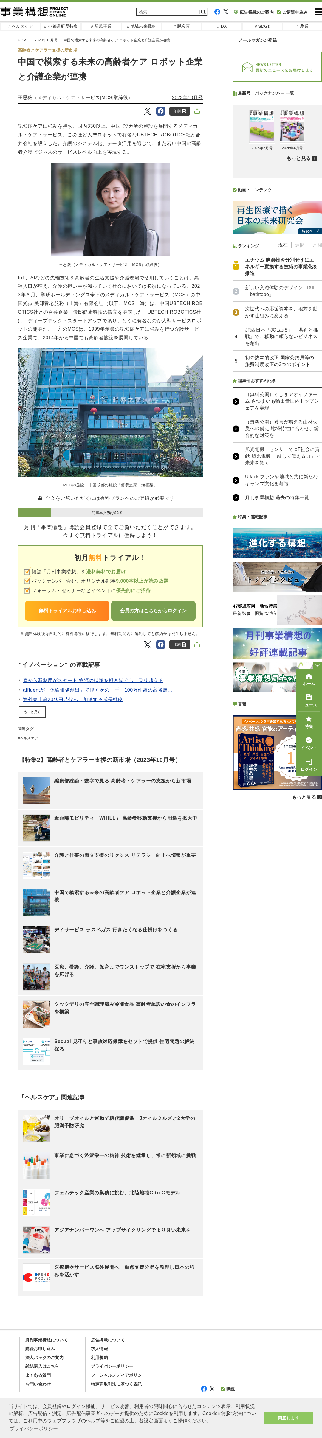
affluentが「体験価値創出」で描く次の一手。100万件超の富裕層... (97, 689)
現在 (283, 402)
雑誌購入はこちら (42, 1366)
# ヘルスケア (20, 26)
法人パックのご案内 (44, 1357)
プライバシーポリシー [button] (34, 1428)
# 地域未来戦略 (141, 26)
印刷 (180, 111)
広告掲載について (108, 1340)
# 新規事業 (101, 26)
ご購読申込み (292, 12)
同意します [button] (288, 1418)
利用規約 (99, 1357)
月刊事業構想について (46, 1340)
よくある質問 (38, 1375)
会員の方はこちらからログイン (153, 610)
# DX (222, 26)
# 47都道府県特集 (61, 26)
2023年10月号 (187, 97)
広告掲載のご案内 (254, 12)
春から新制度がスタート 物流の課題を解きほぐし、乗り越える (93, 680)
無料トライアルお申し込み (67, 610)
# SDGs (262, 26)
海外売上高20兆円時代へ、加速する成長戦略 (73, 699)
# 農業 (302, 26)
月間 (317, 402)
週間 (300, 402)
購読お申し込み (40, 1349)
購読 (228, 1389)
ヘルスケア (29, 738)
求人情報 (99, 1349)
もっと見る (32, 712)
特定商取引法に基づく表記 (116, 1384)
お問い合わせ (38, 1384)
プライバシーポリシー (112, 1366)
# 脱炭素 (182, 26)
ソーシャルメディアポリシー (118, 1375)
